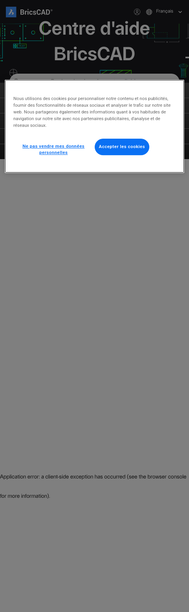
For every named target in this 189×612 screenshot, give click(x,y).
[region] (94, 126)
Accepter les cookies (122, 147)
